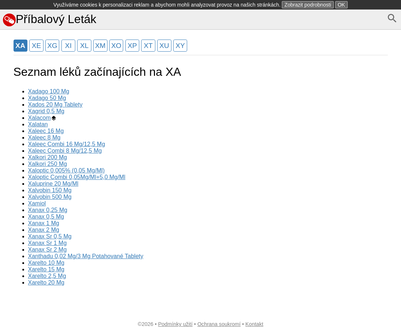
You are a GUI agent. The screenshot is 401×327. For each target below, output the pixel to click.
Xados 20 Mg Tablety (55, 104)
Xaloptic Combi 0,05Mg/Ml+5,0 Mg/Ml (76, 177)
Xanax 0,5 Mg (46, 216)
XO (116, 45)
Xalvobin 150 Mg (50, 190)
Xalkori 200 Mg (47, 157)
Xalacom (39, 118)
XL (84, 45)
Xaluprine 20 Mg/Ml (53, 184)
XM (100, 45)
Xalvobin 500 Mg (50, 197)
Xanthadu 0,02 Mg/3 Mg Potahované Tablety (85, 256)
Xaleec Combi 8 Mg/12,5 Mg (65, 151)
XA (20, 45)
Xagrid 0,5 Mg (46, 111)
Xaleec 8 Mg (44, 137)
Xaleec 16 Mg (46, 131)
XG (52, 45)
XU (164, 45)
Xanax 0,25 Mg (48, 210)
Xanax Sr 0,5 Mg (50, 236)
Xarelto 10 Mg (46, 263)
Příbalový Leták (50, 19)
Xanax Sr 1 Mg (47, 243)
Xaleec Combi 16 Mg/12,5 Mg (66, 144)
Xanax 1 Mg (43, 223)
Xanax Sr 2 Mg (47, 249)
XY (180, 45)
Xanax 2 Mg (43, 230)
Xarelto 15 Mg (46, 269)
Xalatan (38, 124)
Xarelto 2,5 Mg (47, 276)
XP (132, 45)
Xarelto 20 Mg (46, 282)
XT (148, 45)
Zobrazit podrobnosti (307, 5)
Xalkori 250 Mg (47, 164)
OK (341, 5)
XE (36, 45)
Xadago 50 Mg (47, 98)
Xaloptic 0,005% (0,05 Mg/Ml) (66, 170)
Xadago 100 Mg (48, 91)
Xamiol (37, 203)
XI (68, 45)
